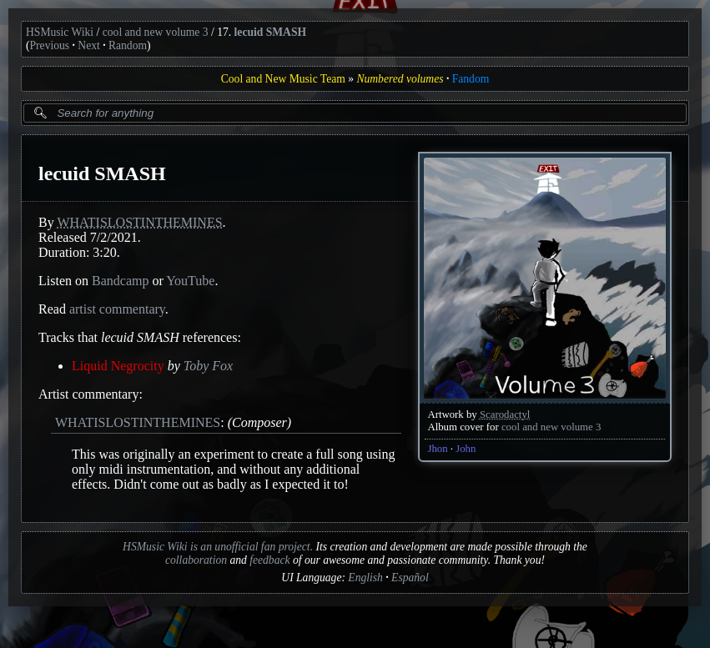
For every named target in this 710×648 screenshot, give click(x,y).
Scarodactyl (505, 414)
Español (410, 577)
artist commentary (117, 309)
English (365, 577)
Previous (50, 45)
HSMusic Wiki (59, 32)
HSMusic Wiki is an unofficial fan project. (218, 546)
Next (88, 45)
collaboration (196, 560)
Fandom (471, 79)
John (466, 449)
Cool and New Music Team (283, 79)
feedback (269, 560)
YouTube (190, 281)
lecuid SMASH (270, 32)
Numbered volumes (399, 79)
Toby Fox (208, 366)
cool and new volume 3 (156, 32)
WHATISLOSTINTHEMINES (139, 222)
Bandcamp (120, 281)
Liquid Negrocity (118, 366)
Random (127, 45)
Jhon (437, 449)
